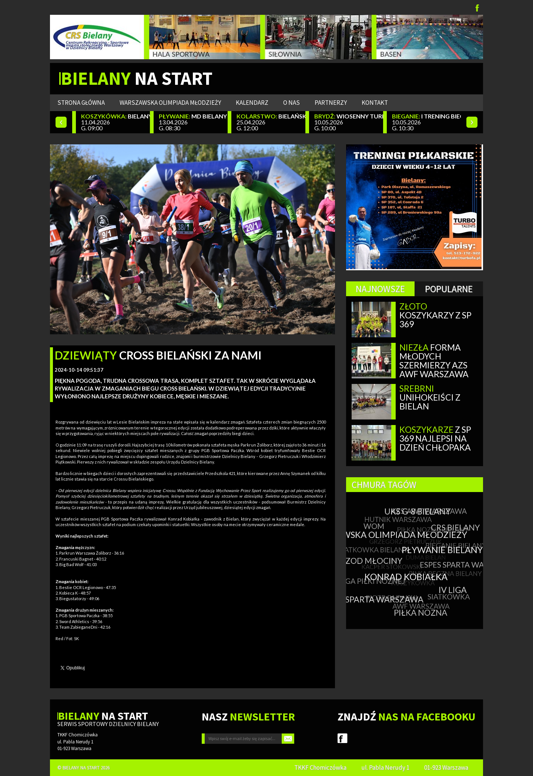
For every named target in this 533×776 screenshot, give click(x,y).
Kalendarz (252, 102)
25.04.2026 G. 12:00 (271, 122)
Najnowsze (380, 289)
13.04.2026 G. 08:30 (193, 122)
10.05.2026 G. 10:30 (426, 122)
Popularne (449, 289)
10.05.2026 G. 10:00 (348, 122)
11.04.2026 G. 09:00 (115, 122)
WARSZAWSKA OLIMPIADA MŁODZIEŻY (170, 102)
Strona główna (81, 102)
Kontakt (375, 102)
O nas (291, 102)
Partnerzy (331, 102)
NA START (136, 78)
